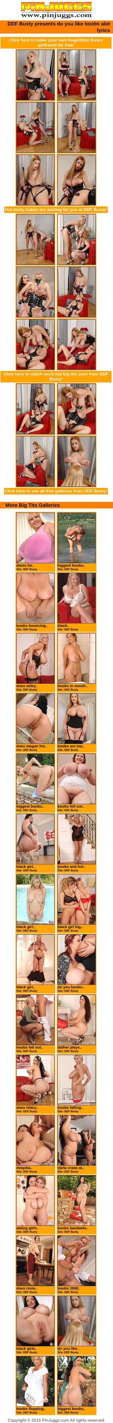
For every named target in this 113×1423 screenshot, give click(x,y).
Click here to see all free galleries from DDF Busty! (56, 491)
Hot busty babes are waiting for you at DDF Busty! (56, 209)
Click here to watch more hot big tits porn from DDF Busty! (56, 376)
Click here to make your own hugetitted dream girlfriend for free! (56, 42)
